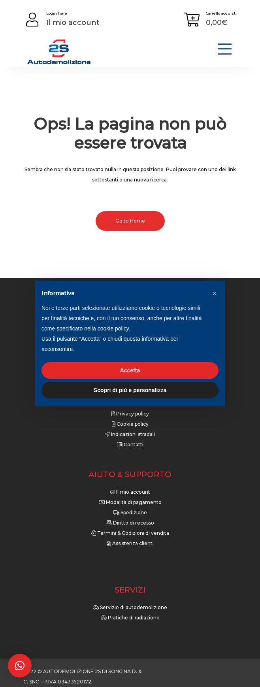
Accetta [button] (130, 370)
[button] (20, 666)
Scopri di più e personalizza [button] (130, 390)
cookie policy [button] (113, 328)
